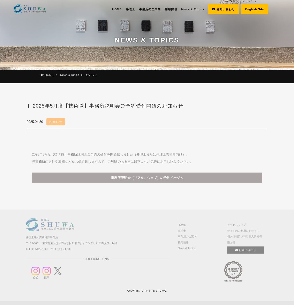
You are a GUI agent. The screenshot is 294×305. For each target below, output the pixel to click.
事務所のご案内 (150, 9)
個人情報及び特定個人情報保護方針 (244, 240)
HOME (117, 9)
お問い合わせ (223, 9)
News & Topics (192, 9)
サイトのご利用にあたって (243, 231)
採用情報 (171, 9)
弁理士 (130, 9)
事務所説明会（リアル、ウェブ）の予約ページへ (147, 178)
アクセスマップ (236, 225)
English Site (254, 9)
